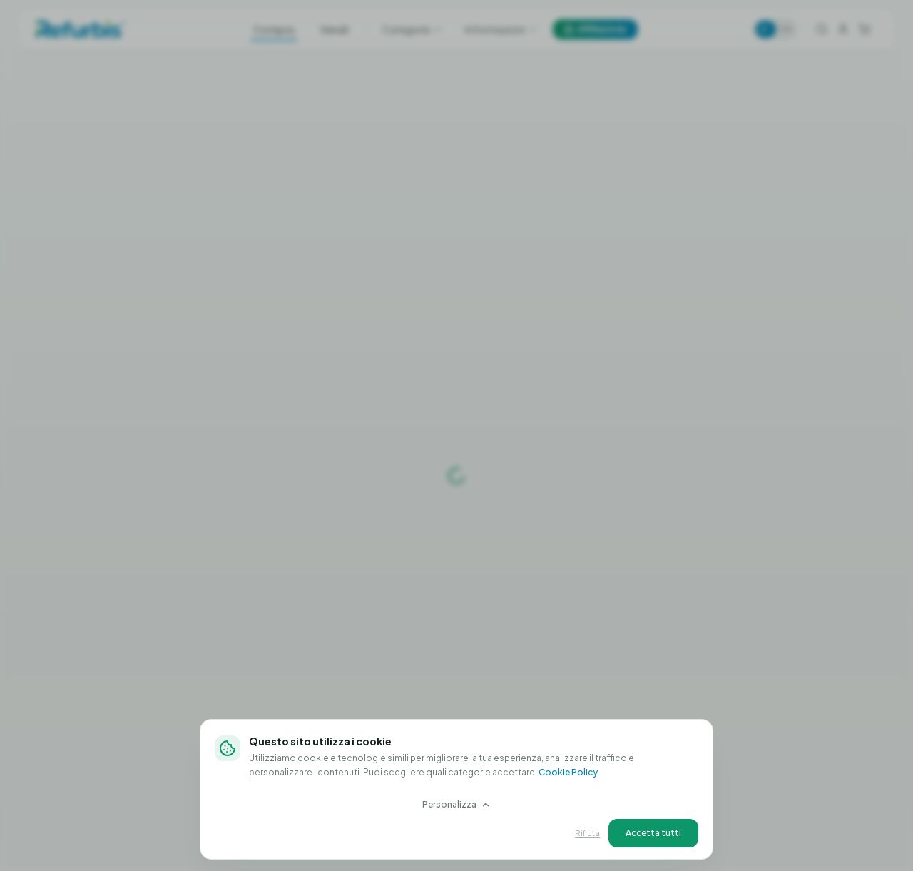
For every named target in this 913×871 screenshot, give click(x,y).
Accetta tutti (653, 832)
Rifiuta (587, 832)
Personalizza (456, 804)
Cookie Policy (568, 772)
